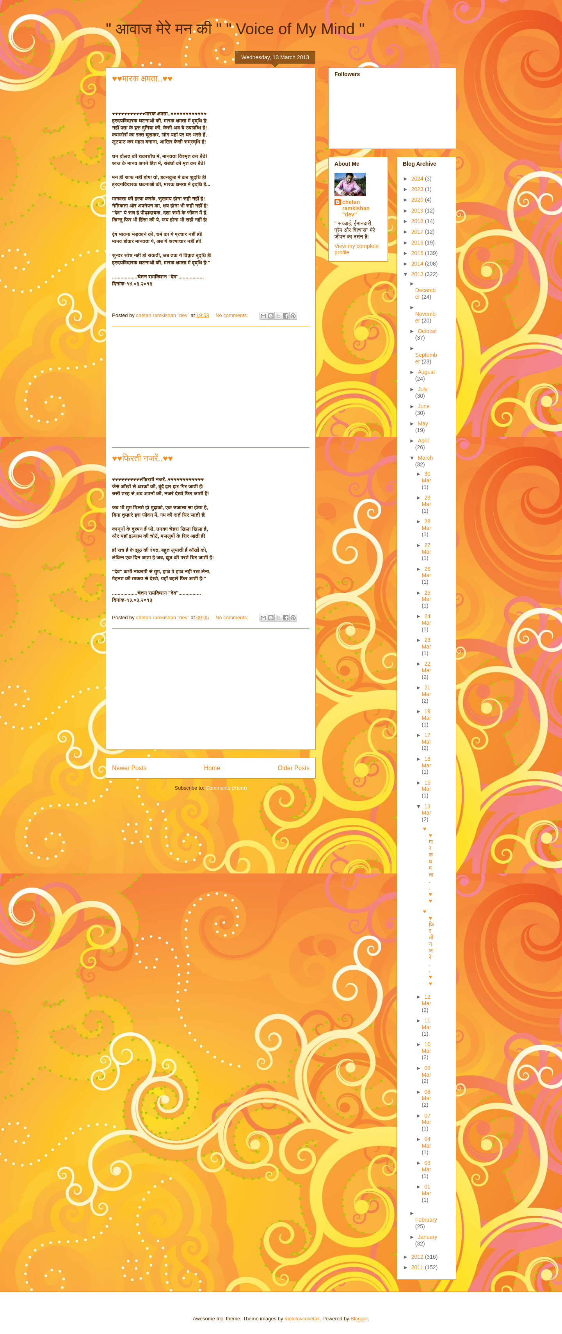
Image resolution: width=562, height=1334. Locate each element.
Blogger (359, 1319)
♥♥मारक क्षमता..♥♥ (142, 78)
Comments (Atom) (226, 788)
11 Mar (426, 1023)
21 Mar (426, 690)
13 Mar (426, 809)
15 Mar (426, 785)
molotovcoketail (302, 1319)
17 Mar (426, 738)
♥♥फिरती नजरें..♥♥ (142, 458)
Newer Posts (129, 768)
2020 (418, 200)
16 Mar (426, 762)
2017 (418, 232)
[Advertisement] (210, 386)
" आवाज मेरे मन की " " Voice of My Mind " (235, 28)
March (425, 458)
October (427, 331)
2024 (418, 178)
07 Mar (426, 1119)
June (423, 406)
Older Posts (293, 768)
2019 (418, 210)
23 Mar (426, 643)
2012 (418, 1257)
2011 (418, 1267)
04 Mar (426, 1142)
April (423, 441)
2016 (418, 242)
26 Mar (426, 572)
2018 (418, 221)
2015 (418, 253)
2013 (418, 274)
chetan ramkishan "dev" (356, 208)
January (427, 1237)
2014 (418, 263)
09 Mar (426, 1071)
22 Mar (426, 667)
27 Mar (426, 548)
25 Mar (426, 596)
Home (212, 768)
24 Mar (426, 619)
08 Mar (426, 1095)
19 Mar (426, 714)
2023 (418, 189)
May (423, 423)
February (426, 1220)
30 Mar (426, 477)
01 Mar (426, 1189)
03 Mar (426, 1166)
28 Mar (426, 524)
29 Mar (426, 500)
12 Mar (426, 1000)
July (422, 389)
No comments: (232, 315)
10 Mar (426, 1047)
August (426, 372)
